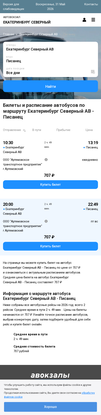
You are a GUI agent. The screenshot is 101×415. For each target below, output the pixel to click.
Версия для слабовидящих (13, 6)
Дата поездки (15, 69)
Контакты (91, 4)
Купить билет (50, 185)
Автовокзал (11, 17)
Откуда (11, 45)
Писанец (69, 34)
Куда (9, 57)
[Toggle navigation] (93, 20)
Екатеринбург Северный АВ (39, 34)
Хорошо (50, 407)
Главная (8, 34)
